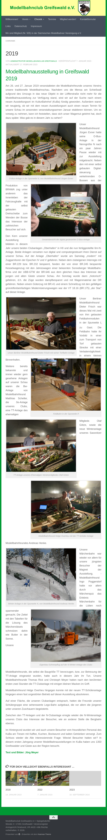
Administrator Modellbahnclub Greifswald (34, 61)
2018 (8, 789)
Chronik (38, 19)
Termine (52, 19)
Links (8, 26)
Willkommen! (11, 19)
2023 (72, 789)
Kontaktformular (88, 19)
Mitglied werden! (68, 19)
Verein (25, 19)
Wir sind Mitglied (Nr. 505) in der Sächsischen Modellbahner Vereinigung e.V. (43, 33)
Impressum (36, 26)
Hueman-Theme (44, 834)
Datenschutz (20, 26)
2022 (40, 789)
